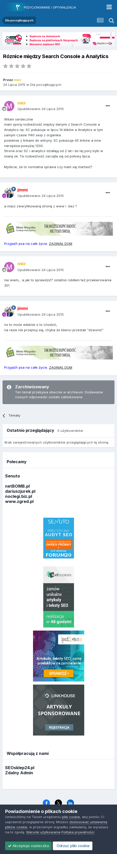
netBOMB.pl (17, 486)
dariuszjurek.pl (20, 491)
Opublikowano (40, 109)
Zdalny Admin (19, 772)
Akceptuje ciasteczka (28, 846)
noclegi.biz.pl (18, 496)
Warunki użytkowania (43, 832)
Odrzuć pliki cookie (73, 846)
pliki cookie (71, 817)
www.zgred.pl (19, 501)
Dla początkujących (45, 85)
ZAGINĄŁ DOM (60, 244)
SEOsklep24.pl (19, 767)
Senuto (12, 475)
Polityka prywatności (77, 832)
